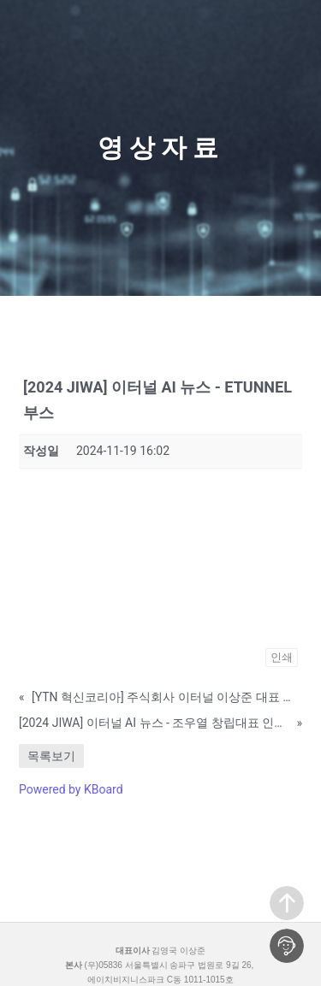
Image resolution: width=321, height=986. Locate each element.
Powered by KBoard (71, 789)
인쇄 (281, 657)
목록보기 (51, 756)
